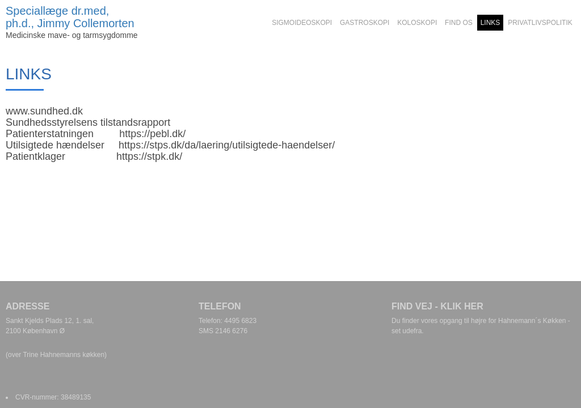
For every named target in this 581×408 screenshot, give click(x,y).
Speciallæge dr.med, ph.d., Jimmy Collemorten (70, 17)
